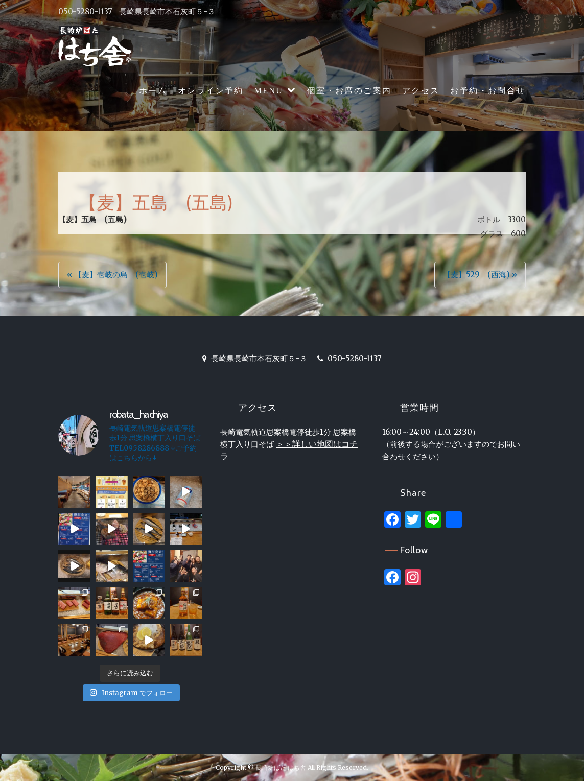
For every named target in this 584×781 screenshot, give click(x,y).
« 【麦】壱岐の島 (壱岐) (112, 274)
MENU (269, 90)
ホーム (153, 90)
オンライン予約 (211, 90)
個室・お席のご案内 (349, 90)
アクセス (421, 90)
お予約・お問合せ (487, 90)
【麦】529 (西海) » (480, 274)
